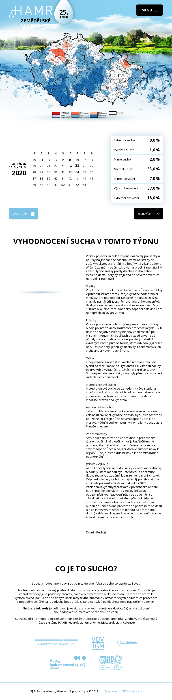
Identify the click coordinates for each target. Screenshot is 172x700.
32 (62, 172)
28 (34, 172)
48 (48, 185)
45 (91, 178)
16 (77, 160)
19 (34, 166)
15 (70, 160)
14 (62, 160)
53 (84, 185)
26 (84, 166)
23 (62, 166)
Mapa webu (113, 691)
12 (48, 160)
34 (77, 172)
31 (55, 172)
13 (55, 160)
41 (62, 178)
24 (70, 166)
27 (91, 166)
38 (41, 178)
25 (77, 165)
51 (70, 185)
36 (91, 172)
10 (34, 160)
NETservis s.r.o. (132, 691)
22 (55, 166)
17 (84, 160)
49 (55, 185)
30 (48, 172)
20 (41, 166)
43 (77, 178)
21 (48, 166)
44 (84, 178)
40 (55, 178)
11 (41, 160)
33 (70, 172)
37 (34, 178)
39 (48, 178)
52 (77, 185)
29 (41, 172)
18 (91, 160)
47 (41, 185)
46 (34, 185)
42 (70, 178)
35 (84, 172)
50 (62, 185)
